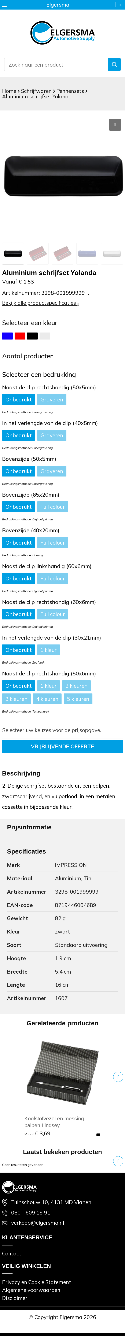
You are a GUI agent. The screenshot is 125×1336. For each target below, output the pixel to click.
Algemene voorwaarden (31, 1290)
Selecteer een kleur (30, 323)
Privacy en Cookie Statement (36, 1282)
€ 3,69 (37, 1133)
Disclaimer (14, 1298)
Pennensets (70, 91)
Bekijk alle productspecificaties (40, 302)
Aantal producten (28, 356)
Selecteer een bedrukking (39, 374)
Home (9, 91)
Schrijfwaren (36, 91)
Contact (11, 1253)
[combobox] (56, 64)
